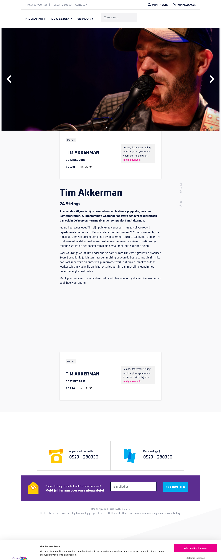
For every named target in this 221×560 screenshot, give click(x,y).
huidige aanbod (131, 159)
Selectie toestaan (195, 540)
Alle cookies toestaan (195, 530)
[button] (9, 79)
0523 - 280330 (83, 457)
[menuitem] (37, 5)
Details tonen (163, 554)
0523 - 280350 (157, 457)
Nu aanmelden (175, 487)
